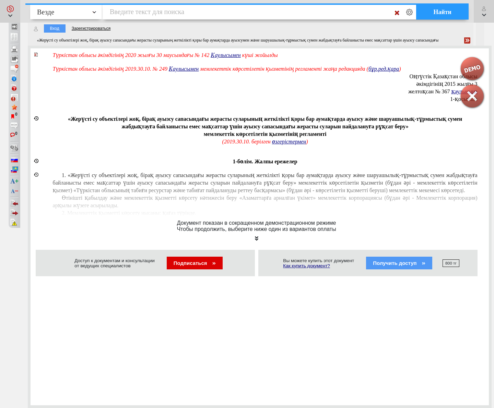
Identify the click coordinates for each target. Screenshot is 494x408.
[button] (10, 11)
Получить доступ (399, 263)
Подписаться (195, 263)
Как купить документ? (306, 265)
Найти (442, 12)
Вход (54, 28)
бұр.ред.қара (383, 69)
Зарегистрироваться (91, 28)
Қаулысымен (184, 69)
